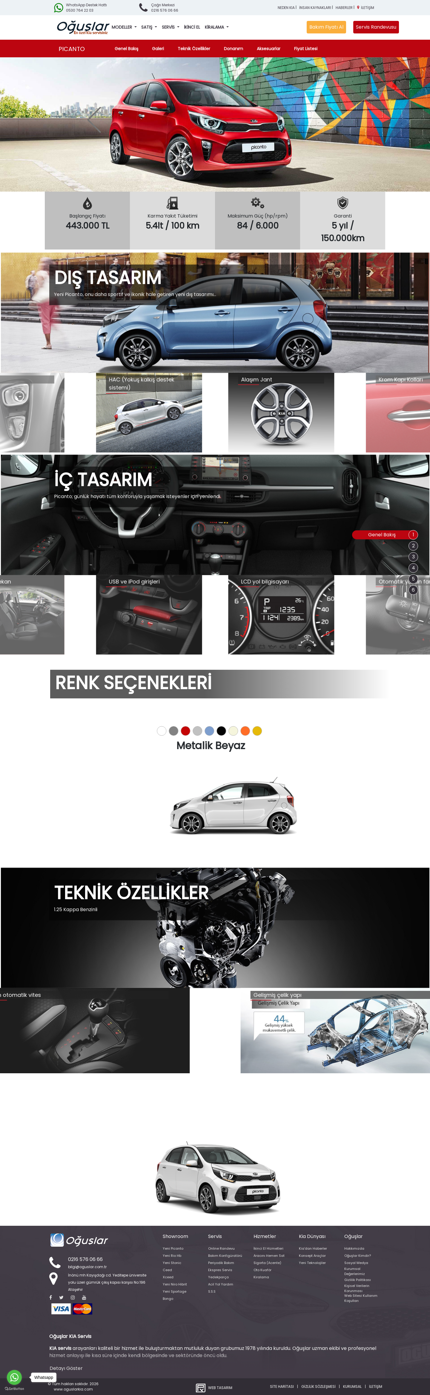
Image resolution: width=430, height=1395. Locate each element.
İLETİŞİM (367, 7)
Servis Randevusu (376, 27)
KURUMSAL (352, 1386)
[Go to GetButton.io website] (14, 1389)
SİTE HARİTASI (282, 1386)
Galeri (158, 49)
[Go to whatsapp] (14, 1377)
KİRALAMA (215, 27)
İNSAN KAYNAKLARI (315, 7)
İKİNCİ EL (192, 27)
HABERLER (344, 7)
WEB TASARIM (220, 1387)
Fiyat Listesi (305, 49)
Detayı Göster (66, 1368)
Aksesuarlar (268, 49)
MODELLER (122, 27)
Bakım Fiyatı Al (326, 27)
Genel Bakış (128, 48)
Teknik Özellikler (194, 49)
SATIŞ (147, 27)
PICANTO (72, 49)
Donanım (233, 49)
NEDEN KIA (286, 7)
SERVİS (169, 27)
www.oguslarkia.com (73, 1389)
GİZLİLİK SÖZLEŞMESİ (318, 1386)
